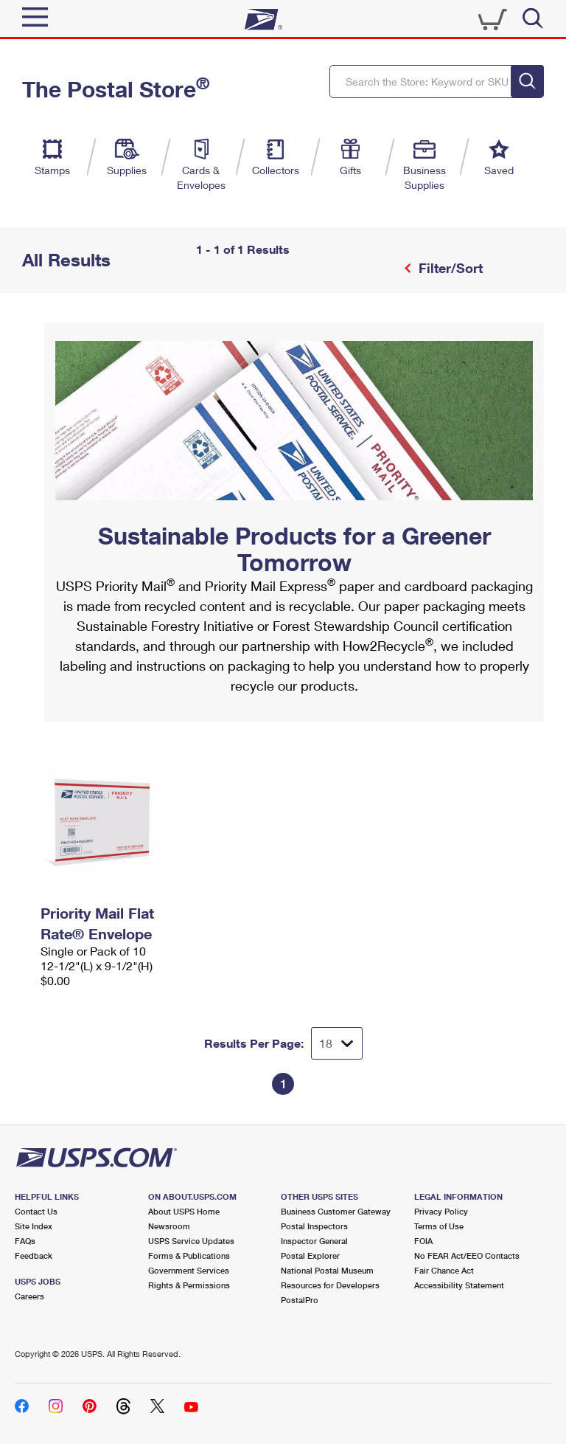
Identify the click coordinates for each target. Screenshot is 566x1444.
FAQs (25, 1241)
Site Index (33, 1226)
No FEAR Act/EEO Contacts (467, 1255)
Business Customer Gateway (336, 1211)
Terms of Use (439, 1226)
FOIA (423, 1241)
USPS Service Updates (191, 1241)
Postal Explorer (310, 1255)
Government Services (188, 1270)
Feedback (33, 1255)
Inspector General (314, 1241)
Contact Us (36, 1211)
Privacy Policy (441, 1211)
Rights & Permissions (189, 1285)
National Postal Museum (327, 1270)
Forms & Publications (189, 1255)
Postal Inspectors (314, 1226)
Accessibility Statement (459, 1285)
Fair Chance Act (444, 1270)
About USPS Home (184, 1211)
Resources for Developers (330, 1285)
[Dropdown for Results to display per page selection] (337, 1043)
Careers (29, 1296)
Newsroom (169, 1226)
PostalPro (299, 1300)
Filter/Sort (449, 268)
